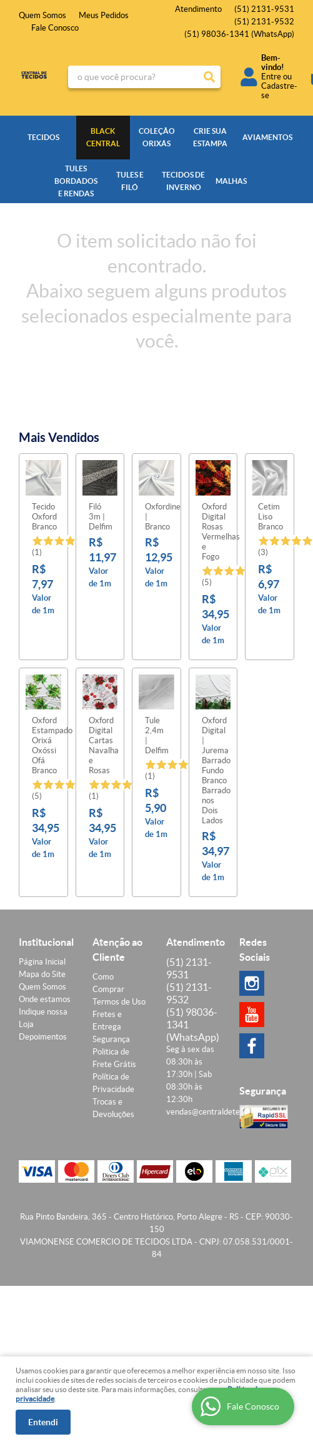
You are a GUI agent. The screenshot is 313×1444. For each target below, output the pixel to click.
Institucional (46, 942)
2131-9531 (264, 9)
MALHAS (231, 181)
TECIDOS (43, 137)
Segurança (111, 1039)
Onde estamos (45, 999)
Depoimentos (43, 1036)
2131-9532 (264, 21)
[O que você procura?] (209, 77)
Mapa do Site (42, 974)
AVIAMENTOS (266, 137)
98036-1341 (239, 34)
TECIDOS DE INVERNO (183, 181)
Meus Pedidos (104, 15)
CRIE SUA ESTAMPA (210, 137)
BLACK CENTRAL (103, 137)
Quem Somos (42, 15)
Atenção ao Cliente (117, 949)
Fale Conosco (55, 28)
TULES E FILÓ (130, 181)
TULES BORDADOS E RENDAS (75, 181)
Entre (271, 76)
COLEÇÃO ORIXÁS (157, 137)
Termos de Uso (119, 1001)
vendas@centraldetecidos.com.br (225, 1111)
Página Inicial (42, 961)
